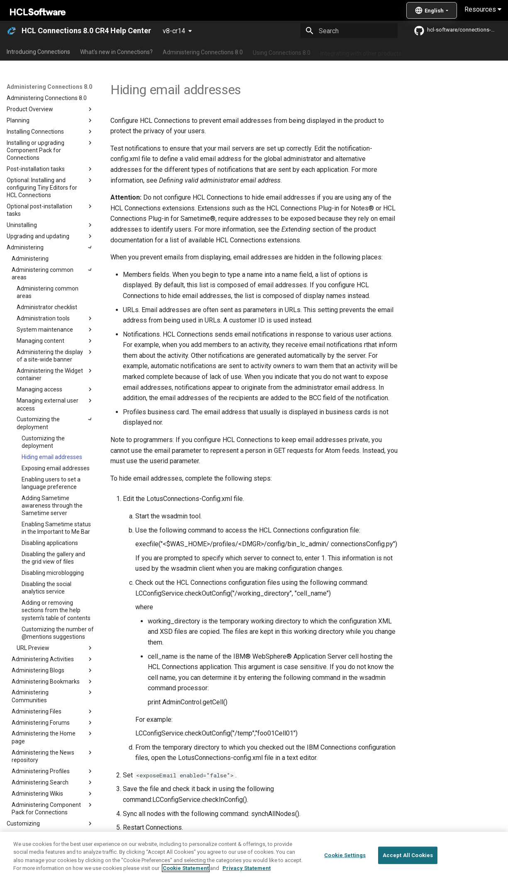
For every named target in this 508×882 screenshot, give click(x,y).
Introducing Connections (38, 51)
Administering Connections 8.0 (203, 51)
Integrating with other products (360, 51)
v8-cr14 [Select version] (174, 31)
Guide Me (423, 51)
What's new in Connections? (116, 51)
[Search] (349, 30)
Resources (482, 9)
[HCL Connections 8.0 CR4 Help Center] (11, 30)
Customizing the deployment (192, 848)
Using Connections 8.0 (281, 51)
